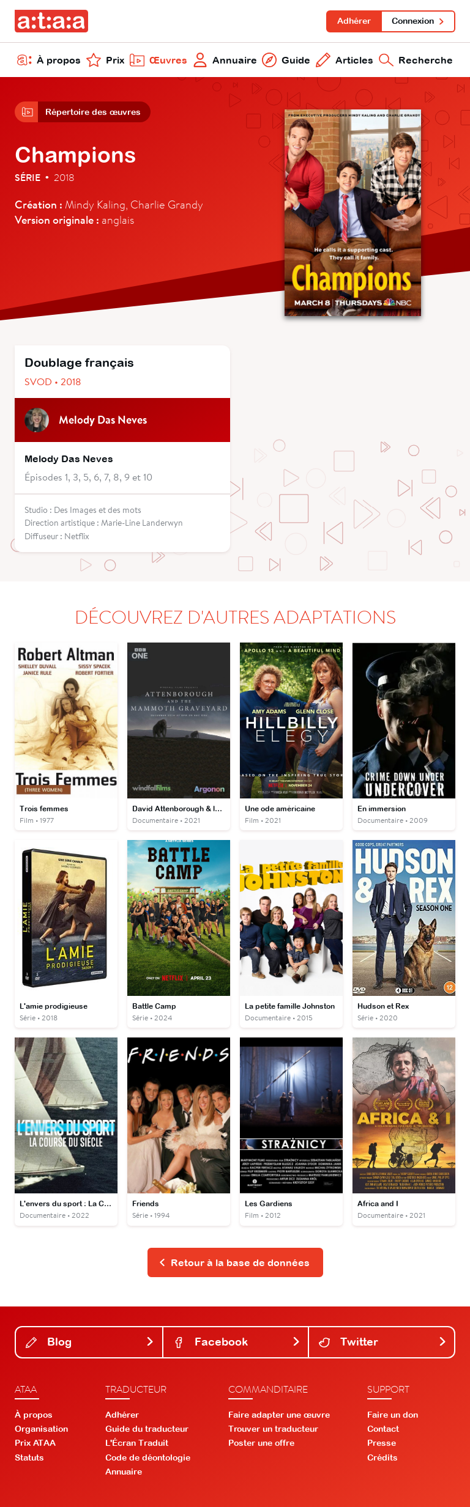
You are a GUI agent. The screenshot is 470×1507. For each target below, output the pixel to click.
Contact (383, 1429)
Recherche (416, 60)
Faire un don (392, 1415)
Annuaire (225, 60)
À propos (49, 60)
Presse (381, 1443)
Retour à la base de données (234, 1262)
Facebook (237, 1341)
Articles (344, 60)
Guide (286, 60)
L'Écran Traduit (136, 1443)
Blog (90, 1341)
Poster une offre (261, 1443)
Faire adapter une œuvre (279, 1415)
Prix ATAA (35, 1443)
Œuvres (158, 60)
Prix (105, 60)
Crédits (382, 1457)
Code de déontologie (147, 1457)
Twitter (383, 1341)
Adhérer (354, 21)
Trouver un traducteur (273, 1429)
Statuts (29, 1457)
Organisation (41, 1429)
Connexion (418, 21)
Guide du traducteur (146, 1429)
